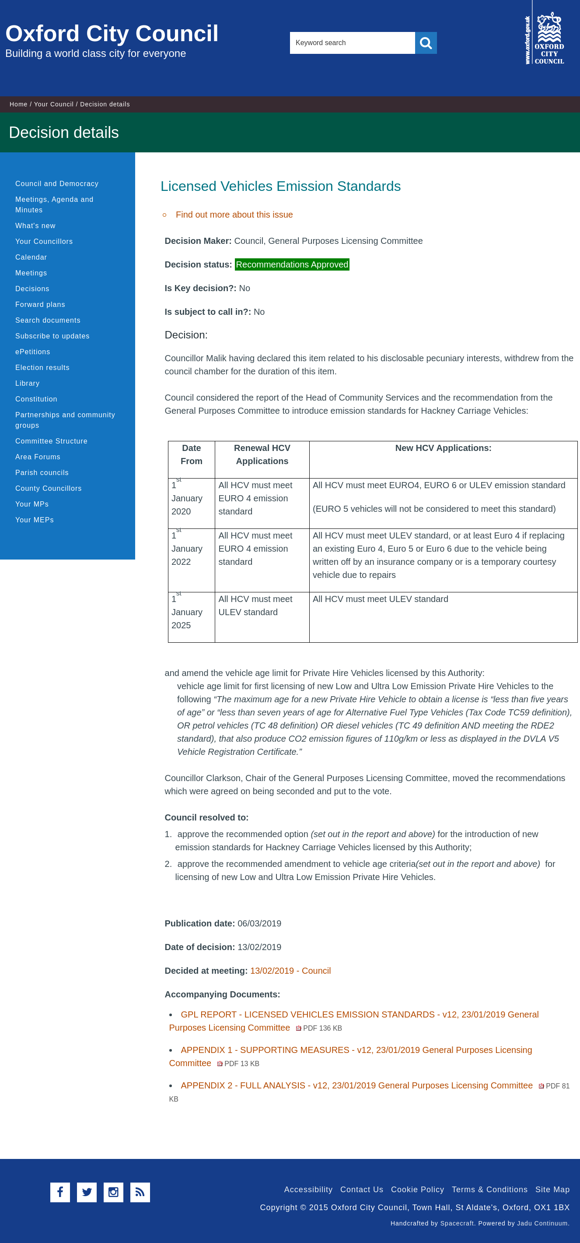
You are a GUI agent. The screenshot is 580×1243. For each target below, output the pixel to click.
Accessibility (308, 1189)
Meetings (31, 273)
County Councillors (48, 488)
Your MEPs (34, 520)
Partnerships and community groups (65, 420)
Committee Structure (51, 441)
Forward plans (40, 304)
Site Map (552, 1189)
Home (19, 104)
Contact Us (362, 1189)
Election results (42, 367)
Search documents (47, 320)
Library (27, 383)
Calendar (31, 257)
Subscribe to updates (52, 336)
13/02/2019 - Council (290, 970)
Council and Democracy (57, 183)
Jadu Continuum (542, 1223)
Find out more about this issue (234, 214)
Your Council (54, 104)
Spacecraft (457, 1223)
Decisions (32, 288)
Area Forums (37, 457)
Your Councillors (44, 241)
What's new (35, 225)
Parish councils (42, 472)
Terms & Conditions (490, 1189)
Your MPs (32, 504)
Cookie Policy (417, 1189)
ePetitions (32, 352)
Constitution (36, 399)
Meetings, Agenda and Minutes (54, 205)
